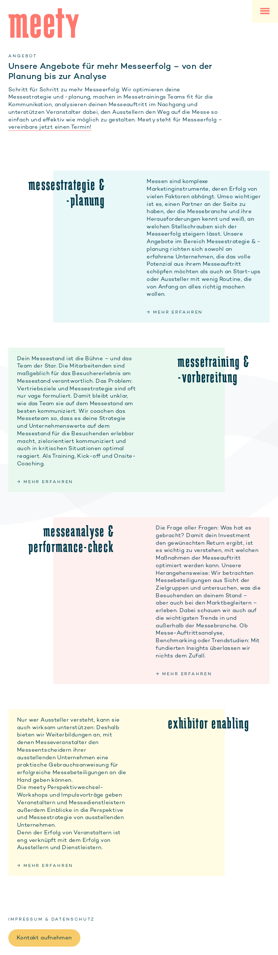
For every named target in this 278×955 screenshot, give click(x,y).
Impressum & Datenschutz (51, 919)
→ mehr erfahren (175, 312)
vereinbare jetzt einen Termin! (50, 126)
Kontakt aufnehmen (44, 937)
